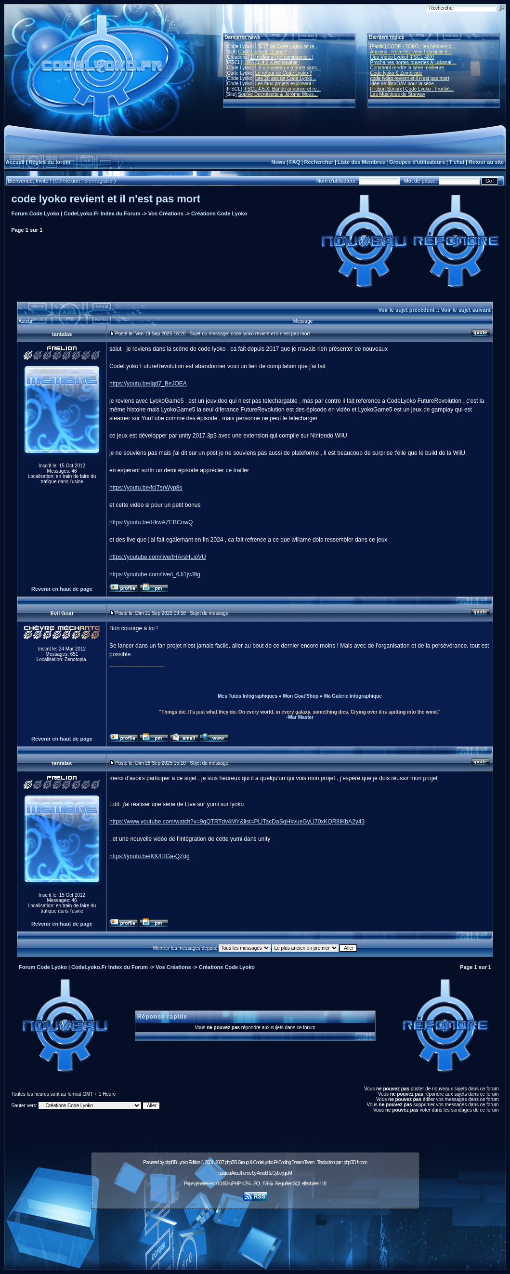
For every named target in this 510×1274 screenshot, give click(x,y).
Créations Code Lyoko (219, 213)
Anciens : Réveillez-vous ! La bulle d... (411, 51)
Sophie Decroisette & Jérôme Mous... (278, 94)
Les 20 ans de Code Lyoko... (285, 78)
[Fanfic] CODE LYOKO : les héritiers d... (413, 46)
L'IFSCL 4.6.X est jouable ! (271, 62)
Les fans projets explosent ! (284, 83)
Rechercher (319, 162)
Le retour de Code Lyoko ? (283, 73)
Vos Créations (165, 213)
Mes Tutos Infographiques (247, 696)
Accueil (15, 162)
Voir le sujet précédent (406, 310)
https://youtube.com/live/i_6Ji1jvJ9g (154, 574)
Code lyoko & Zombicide (396, 73)
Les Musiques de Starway (398, 94)
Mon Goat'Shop (300, 696)
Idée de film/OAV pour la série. (402, 83)
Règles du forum (49, 162)
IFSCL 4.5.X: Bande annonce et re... (282, 89)
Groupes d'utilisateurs (417, 162)
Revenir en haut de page (61, 589)
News (278, 162)
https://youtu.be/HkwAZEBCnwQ (151, 522)
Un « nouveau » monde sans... (288, 67)
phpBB (171, 1162)
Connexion (67, 181)
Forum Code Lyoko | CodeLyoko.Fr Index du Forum (75, 213)
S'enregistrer (99, 181)
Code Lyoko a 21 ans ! (262, 51)
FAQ (295, 162)
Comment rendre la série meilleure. (407, 67)
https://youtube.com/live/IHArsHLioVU (157, 557)
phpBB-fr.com (355, 1162)
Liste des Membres (361, 162)
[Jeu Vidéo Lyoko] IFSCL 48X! (402, 57)
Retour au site (486, 162)
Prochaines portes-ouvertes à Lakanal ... (413, 62)
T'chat (457, 162)
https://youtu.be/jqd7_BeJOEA (148, 383)
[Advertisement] (255, 1234)
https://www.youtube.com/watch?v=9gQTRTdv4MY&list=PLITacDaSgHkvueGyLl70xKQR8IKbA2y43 (237, 821)
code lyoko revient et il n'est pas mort (409, 78)
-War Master (300, 717)
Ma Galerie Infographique (353, 696)
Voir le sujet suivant (466, 310)
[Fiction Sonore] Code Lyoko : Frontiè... (412, 89)
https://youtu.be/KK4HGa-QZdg (149, 856)
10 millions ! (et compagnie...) (282, 57)
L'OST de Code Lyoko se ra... (286, 46)
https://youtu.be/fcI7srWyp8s (145, 487)
